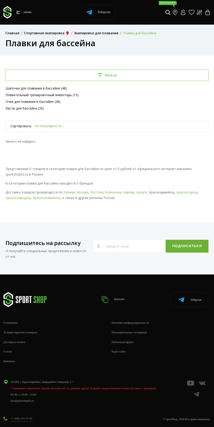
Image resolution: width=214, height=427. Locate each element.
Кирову (129, 192)
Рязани (69, 192)
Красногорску (187, 192)
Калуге (141, 192)
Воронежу (113, 192)
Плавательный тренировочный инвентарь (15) (42, 95)
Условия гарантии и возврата (20, 332)
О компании (10, 322)
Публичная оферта (123, 341)
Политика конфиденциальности (130, 322)
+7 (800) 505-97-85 (21, 418)
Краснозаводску (18, 198)
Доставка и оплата (14, 341)
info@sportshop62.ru (22, 400)
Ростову (96, 192)
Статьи (7, 351)
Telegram (98, 12)
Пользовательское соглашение (129, 332)
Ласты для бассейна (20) (25, 108)
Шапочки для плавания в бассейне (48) (36, 88)
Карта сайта (119, 351)
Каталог (113, 299)
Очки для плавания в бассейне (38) (33, 101)
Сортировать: (21, 126)
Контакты (9, 360)
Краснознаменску (46, 198)
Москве (82, 192)
